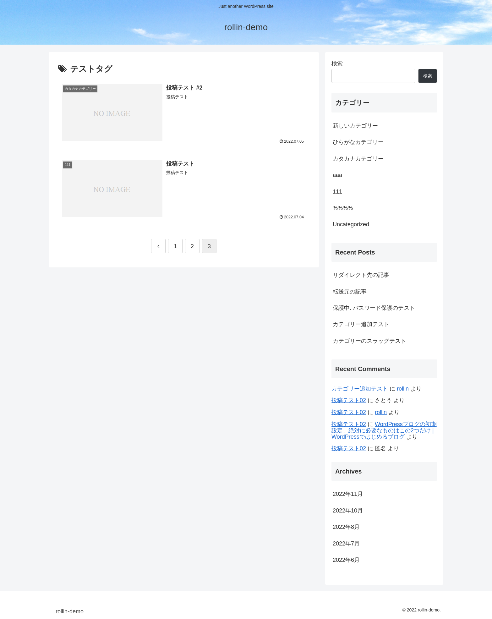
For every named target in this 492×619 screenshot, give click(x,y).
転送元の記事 (350, 291)
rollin (403, 389)
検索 (337, 63)
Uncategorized (351, 224)
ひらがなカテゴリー (358, 142)
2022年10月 (348, 510)
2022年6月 (346, 560)
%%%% (343, 208)
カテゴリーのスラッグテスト (369, 341)
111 (337, 192)
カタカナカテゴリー (358, 159)
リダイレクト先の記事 (361, 275)
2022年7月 (346, 543)
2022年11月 (348, 494)
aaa (337, 175)
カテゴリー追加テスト (361, 324)
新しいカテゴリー (355, 126)
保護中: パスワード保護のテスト (374, 308)
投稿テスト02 (348, 400)
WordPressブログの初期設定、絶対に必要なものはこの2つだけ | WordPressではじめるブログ (384, 430)
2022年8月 (346, 527)
